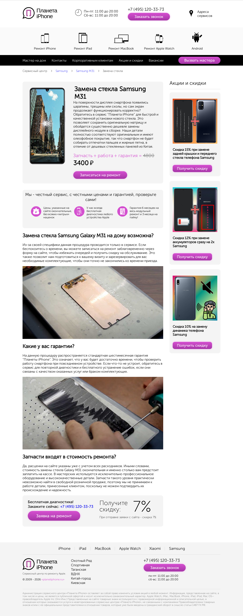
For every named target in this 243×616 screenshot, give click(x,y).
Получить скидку (192, 168)
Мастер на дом (34, 60)
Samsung (62, 71)
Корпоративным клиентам (92, 60)
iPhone (64, 548)
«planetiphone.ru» (52, 579)
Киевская (78, 583)
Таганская (78, 569)
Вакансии (156, 60)
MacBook (103, 548)
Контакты (59, 60)
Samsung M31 (85, 71)
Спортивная (80, 565)
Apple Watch (130, 548)
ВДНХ (75, 574)
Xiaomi (155, 548)
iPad (82, 548)
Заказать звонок (149, 16)
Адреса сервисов (204, 14)
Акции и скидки (131, 60)
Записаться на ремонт (100, 175)
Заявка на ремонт (54, 515)
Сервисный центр (35, 71)
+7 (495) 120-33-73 (146, 9)
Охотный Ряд (81, 561)
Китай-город (81, 578)
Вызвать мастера (199, 60)
